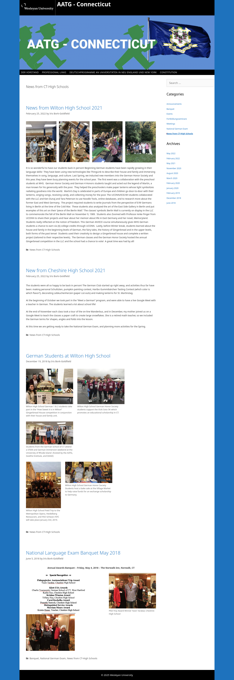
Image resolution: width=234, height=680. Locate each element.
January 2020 (172, 188)
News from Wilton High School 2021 (64, 108)
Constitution (168, 72)
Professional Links (54, 72)
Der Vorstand (30, 72)
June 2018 (171, 203)
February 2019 (173, 193)
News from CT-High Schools (45, 249)
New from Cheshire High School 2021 (65, 270)
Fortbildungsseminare (177, 118)
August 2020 (172, 173)
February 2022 (173, 158)
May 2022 (171, 153)
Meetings (171, 123)
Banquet (34, 658)
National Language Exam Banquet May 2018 (73, 553)
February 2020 (173, 183)
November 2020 (174, 168)
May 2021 (171, 163)
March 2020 (172, 178)
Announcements (174, 104)
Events (170, 113)
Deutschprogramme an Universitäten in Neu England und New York (113, 72)
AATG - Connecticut (84, 4)
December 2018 (174, 198)
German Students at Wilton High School (68, 355)
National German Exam (53, 658)
